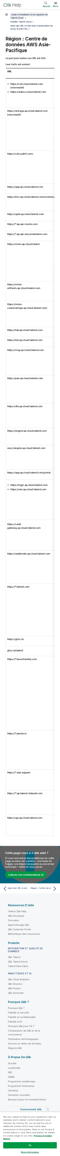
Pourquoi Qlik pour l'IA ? (21, 1026)
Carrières (13, 1090)
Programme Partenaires (21, 1086)
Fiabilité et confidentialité (22, 1017)
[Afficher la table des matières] (6, 14)
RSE (10, 1072)
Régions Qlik (15, 1048)
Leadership (14, 1068)
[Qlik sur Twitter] (47, 1109)
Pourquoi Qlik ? (16, 1008)
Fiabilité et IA (15, 1021)
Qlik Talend (14, 957)
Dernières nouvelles (19, 1095)
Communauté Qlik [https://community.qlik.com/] (31, 1109)
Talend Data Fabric (18, 966)
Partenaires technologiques (23, 1039)
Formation (13, 920)
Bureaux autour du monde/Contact (27, 1099)
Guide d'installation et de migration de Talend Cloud (29, 16)
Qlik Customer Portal (19, 929)
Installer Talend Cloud (21, 21)
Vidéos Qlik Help (17, 911)
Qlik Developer (16, 915)
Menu (55, 6)
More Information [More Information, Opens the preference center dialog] (30, 1152)
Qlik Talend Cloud (17, 961)
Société (12, 1063)
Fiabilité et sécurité (18, 1012)
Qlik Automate (16, 993)
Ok (29, 1145)
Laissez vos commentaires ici (26, 874)
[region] (30, 1134)
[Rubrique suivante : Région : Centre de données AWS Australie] (44, 889)
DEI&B (11, 1077)
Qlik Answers (15, 983)
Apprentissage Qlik (18, 924)
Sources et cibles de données (24, 1043)
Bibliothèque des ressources (24, 934)
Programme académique (21, 1081)
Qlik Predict (14, 988)
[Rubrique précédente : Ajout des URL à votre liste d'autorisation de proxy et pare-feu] (15, 889)
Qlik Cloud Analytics (19, 979)
